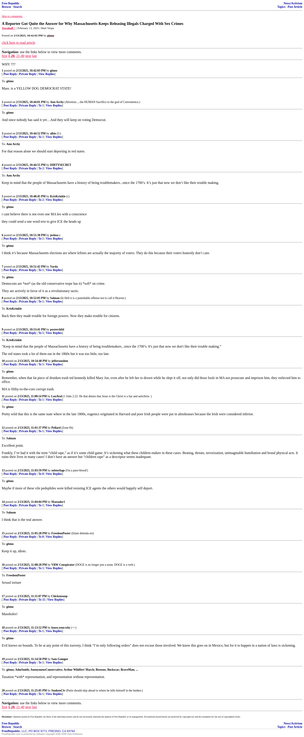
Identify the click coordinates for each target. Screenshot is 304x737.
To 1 (41, 105)
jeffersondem (60, 361)
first (4, 56)
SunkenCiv (58, 690)
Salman (55, 298)
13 (3, 470)
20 (3, 690)
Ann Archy (57, 102)
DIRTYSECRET (60, 165)
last (34, 56)
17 (3, 596)
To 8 (41, 474)
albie (53, 133)
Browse (6, 6)
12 (3, 427)
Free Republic (11, 3)
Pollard (56, 427)
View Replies (46, 74)
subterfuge (58, 470)
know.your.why (60, 627)
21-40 (20, 56)
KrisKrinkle (57, 196)
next (28, 56)
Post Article (295, 6)
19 (3, 659)
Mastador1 (58, 501)
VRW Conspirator (63, 564)
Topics (281, 6)
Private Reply (27, 74)
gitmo (53, 70)
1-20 (11, 56)
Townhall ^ (9, 28)
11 (3, 396)
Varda (54, 266)
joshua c (55, 235)
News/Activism (293, 3)
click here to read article (18, 42)
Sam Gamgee (59, 659)
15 (3, 533)
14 (3, 501)
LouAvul (56, 396)
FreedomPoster (61, 533)
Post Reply (10, 74)
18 (3, 627)
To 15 (41, 599)
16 (3, 564)
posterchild (57, 329)
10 (3, 361)
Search (17, 6)
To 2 (41, 168)
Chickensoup (59, 596)
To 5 (41, 333)
